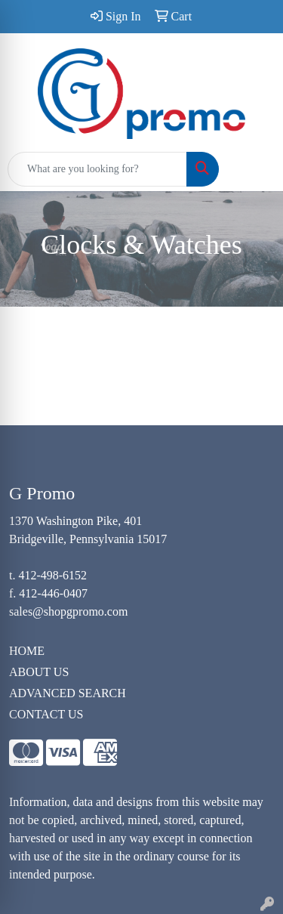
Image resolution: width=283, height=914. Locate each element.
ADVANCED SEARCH (67, 693)
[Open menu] (253, 169)
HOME (27, 650)
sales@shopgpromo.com (68, 611)
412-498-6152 (52, 575)
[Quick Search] (97, 169)
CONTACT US (46, 714)
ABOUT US (39, 671)
